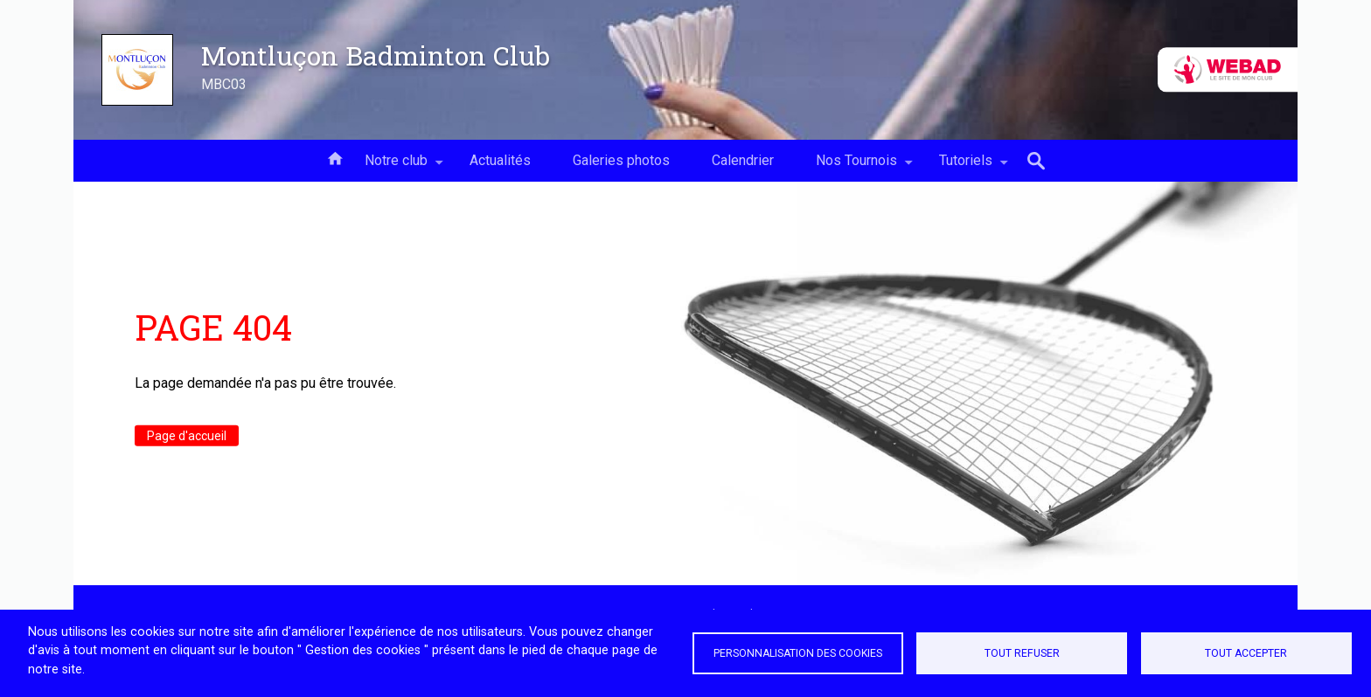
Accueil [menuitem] (335, 157)
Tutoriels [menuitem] (965, 167)
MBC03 (224, 84)
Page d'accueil (186, 436)
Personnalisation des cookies (797, 653)
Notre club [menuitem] (396, 167)
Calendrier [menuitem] (743, 160)
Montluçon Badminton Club (375, 55)
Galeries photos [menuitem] (621, 160)
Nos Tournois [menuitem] (856, 167)
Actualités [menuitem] (500, 160)
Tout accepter (1246, 653)
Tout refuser (1022, 653)
